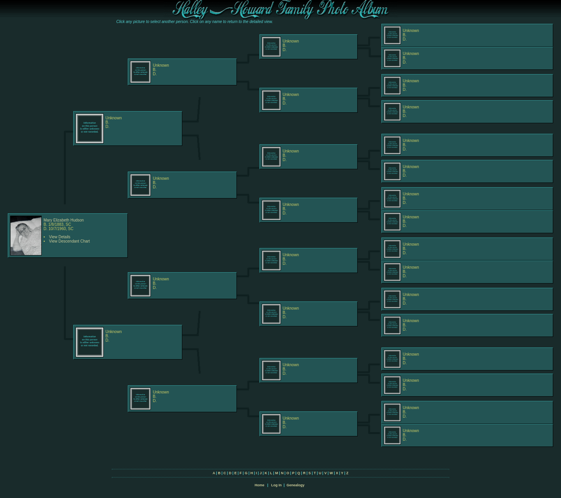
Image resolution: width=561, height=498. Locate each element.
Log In (276, 485)
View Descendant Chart (69, 241)
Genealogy (296, 485)
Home (259, 485)
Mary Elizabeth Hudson (64, 220)
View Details (60, 237)
